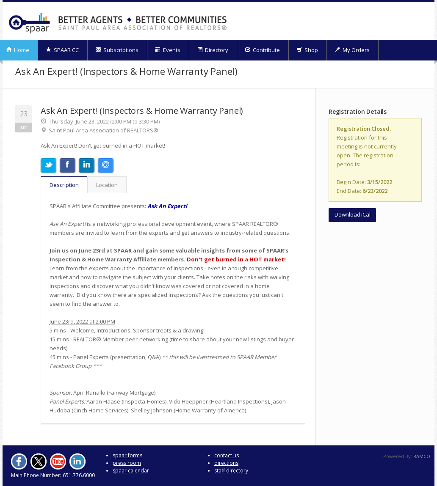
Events (167, 50)
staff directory (231, 470)
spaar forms (127, 455)
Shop (307, 50)
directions (226, 463)
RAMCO (421, 456)
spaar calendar (131, 470)
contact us (226, 455)
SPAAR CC (62, 50)
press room (127, 463)
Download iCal (352, 214)
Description (64, 185)
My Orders (352, 50)
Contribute (262, 50)
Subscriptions (116, 50)
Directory (212, 50)
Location (107, 185)
